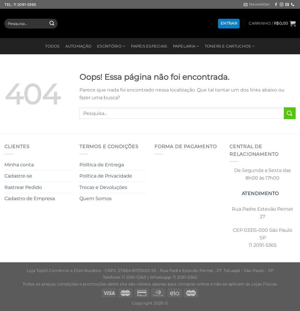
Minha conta (19, 165)
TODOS (52, 46)
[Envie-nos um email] (287, 5)
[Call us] (292, 5)
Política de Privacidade (105, 176)
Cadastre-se (18, 176)
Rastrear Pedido (23, 187)
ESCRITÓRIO (111, 46)
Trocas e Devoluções (103, 187)
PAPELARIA (186, 46)
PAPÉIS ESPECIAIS (149, 46)
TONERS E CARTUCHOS (230, 46)
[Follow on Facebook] (276, 5)
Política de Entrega (101, 165)
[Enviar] (52, 24)
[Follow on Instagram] (281, 5)
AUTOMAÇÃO (78, 46)
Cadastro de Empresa (29, 198)
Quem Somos (95, 198)
